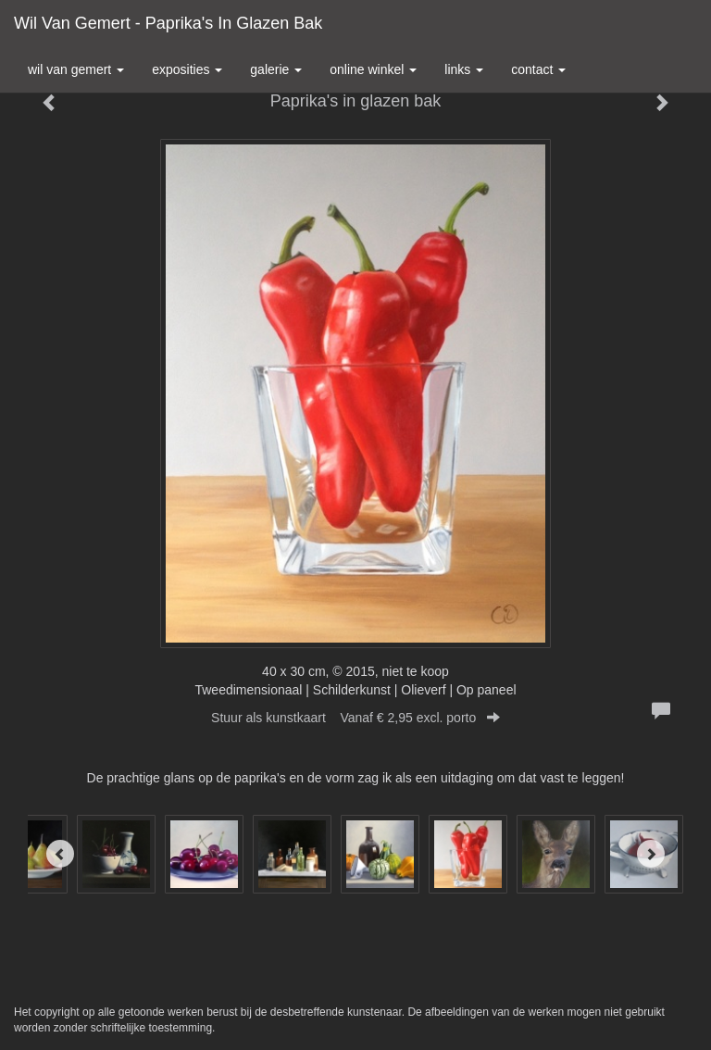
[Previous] (60, 854)
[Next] (651, 854)
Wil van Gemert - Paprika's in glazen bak (168, 23)
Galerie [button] (276, 69)
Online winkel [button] (373, 69)
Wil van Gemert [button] (76, 69)
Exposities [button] (187, 69)
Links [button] (463, 69)
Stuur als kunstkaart (355, 717)
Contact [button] (538, 69)
